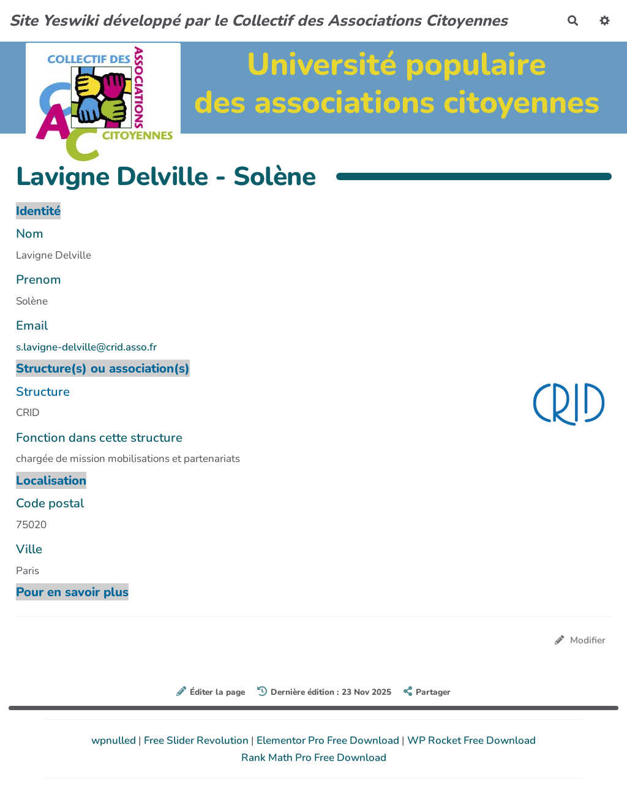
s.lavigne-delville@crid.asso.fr (86, 347)
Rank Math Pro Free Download (313, 758)
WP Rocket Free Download (471, 740)
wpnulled (114, 740)
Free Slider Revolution (197, 740)
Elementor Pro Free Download (329, 740)
